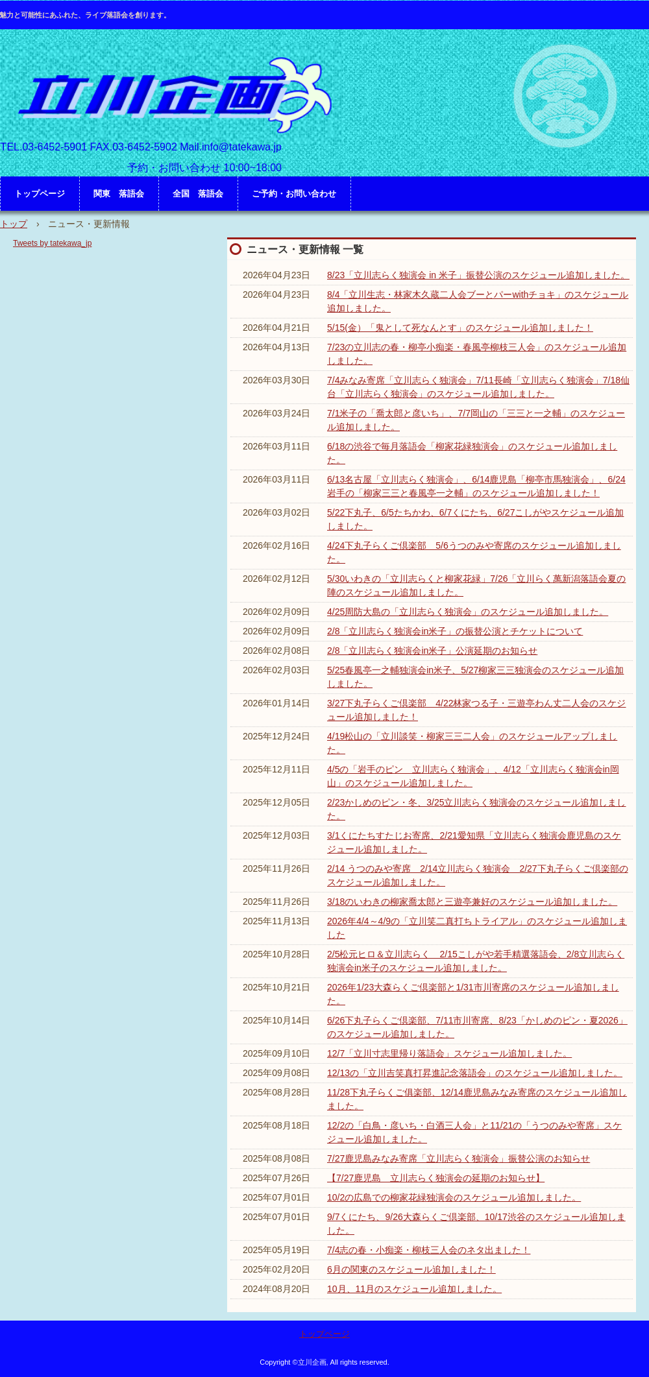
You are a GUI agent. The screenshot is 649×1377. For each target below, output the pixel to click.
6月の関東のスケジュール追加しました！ (411, 1269)
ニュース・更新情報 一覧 (305, 249)
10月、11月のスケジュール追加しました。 (414, 1289)
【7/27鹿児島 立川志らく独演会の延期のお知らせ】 (436, 1178)
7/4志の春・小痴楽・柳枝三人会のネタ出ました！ (428, 1250)
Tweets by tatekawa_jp (52, 243)
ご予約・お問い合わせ (294, 193)
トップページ (39, 193)
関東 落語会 (118, 193)
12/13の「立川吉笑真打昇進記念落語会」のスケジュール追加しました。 (474, 1073)
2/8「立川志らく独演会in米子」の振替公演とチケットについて (455, 631)
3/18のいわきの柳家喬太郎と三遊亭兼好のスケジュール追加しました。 (472, 901)
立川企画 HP (171, 94)
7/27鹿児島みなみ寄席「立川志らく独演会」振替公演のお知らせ (458, 1158)
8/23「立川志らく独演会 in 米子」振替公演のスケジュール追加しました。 (478, 275)
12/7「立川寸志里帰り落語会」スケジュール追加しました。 (449, 1053)
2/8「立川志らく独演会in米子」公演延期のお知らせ (432, 650)
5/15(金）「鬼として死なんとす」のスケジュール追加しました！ (460, 327)
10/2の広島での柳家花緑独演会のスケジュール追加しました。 (454, 1197)
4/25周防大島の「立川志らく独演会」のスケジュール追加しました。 (467, 611)
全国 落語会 (198, 193)
